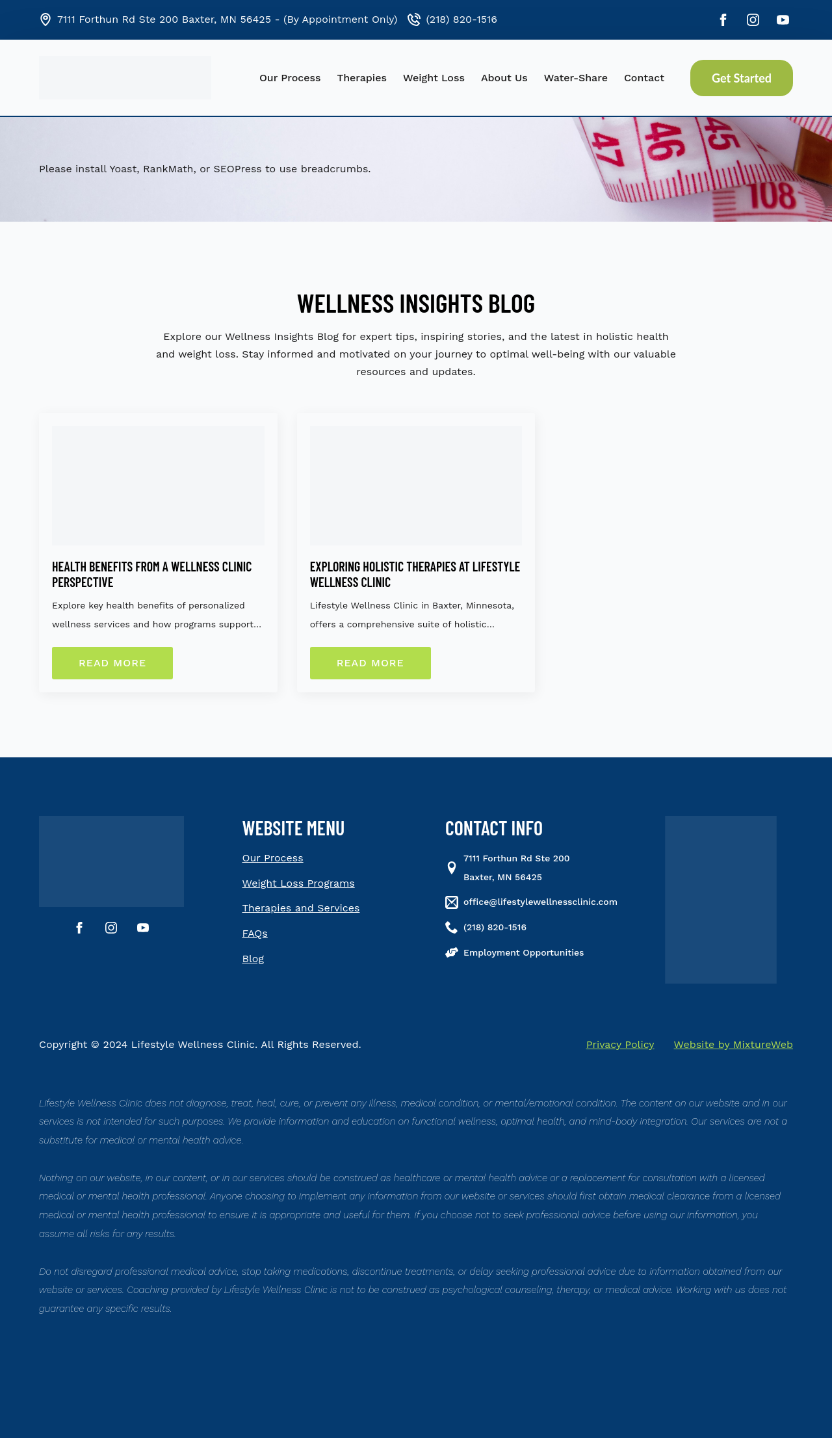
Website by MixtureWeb (733, 1044)
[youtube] (783, 20)
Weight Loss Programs (298, 883)
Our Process (290, 78)
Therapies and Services (301, 908)
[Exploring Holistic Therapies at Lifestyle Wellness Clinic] (416, 485)
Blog (253, 958)
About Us (504, 78)
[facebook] (723, 20)
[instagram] (753, 20)
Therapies (361, 78)
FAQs (255, 933)
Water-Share (576, 78)
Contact (644, 78)
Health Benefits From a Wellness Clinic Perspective (152, 574)
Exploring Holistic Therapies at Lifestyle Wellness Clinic (415, 574)
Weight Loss (434, 78)
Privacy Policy (620, 1044)
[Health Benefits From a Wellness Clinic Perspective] (158, 485)
